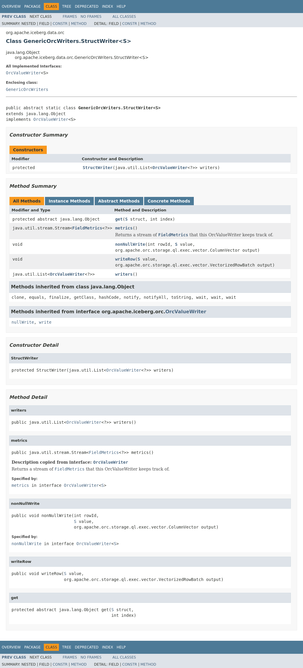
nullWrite (23, 322)
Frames (70, 17)
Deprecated (87, 6)
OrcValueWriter (23, 72)
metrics (124, 228)
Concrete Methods (169, 201)
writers (124, 274)
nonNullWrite (130, 244)
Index (107, 6)
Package (32, 6)
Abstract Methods (119, 201)
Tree (66, 6)
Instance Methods (69, 201)
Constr (60, 24)
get (119, 219)
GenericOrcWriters (27, 89)
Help (121, 6)
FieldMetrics (87, 228)
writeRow (125, 259)
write (45, 322)
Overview (11, 6)
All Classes (124, 17)
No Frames (90, 17)
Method (79, 24)
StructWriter (98, 167)
